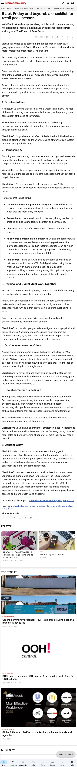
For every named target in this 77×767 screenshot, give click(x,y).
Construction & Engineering (63, 8)
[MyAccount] (73, 3)
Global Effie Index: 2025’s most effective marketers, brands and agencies (37, 734)
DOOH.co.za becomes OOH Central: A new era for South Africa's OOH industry (37, 677)
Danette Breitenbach (9, 560)
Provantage (6, 626)
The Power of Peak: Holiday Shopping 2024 (51, 500)
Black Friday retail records (52, 554)
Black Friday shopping (57, 506)
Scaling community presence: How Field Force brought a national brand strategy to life (38, 621)
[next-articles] (74, 536)
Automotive (45, 8)
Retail (9, 8)
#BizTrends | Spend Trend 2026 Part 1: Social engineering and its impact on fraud (18, 554)
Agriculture (34, 8)
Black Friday (18, 506)
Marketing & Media (21, 8)
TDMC (42, 551)
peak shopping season (35, 506)
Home (3, 8)
